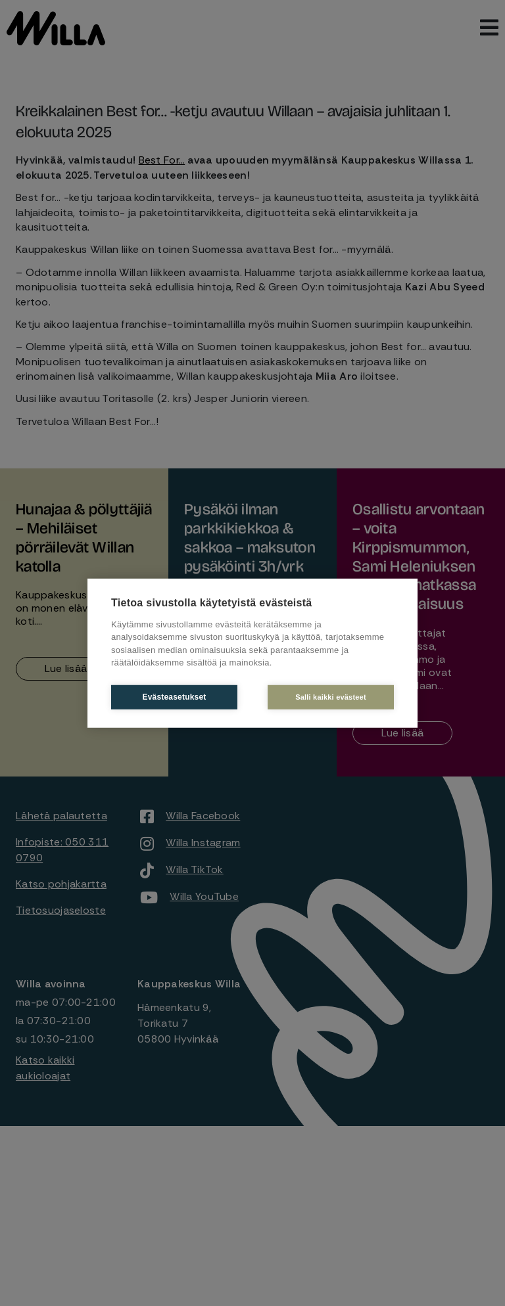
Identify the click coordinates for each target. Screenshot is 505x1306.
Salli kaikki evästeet (330, 696)
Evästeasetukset (174, 697)
